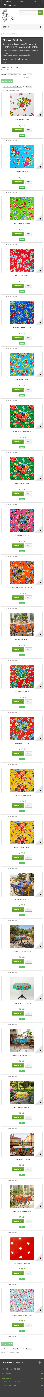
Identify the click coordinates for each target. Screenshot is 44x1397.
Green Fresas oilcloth (22, 223)
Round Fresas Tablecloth (22, 1107)
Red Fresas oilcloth (22, 275)
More (4, 62)
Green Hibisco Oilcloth (22, 483)
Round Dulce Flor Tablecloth (22, 1003)
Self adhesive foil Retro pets (22, 1315)
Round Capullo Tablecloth (22, 951)
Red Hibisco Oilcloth (22, 743)
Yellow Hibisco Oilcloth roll (22, 795)
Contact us (8, 1)
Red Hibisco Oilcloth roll (22, 691)
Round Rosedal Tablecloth (22, 1055)
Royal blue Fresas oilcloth (22, 327)
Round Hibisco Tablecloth (22, 1159)
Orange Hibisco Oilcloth (22, 639)
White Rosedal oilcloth (22, 119)
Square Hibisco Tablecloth (22, 1211)
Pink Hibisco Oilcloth (22, 535)
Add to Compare (12, 140)
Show (24, 74)
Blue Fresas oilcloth (22, 379)
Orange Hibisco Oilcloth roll (22, 587)
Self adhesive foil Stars (22, 1263)
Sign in (35, 1)
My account (6, 1373)
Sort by (3, 74)
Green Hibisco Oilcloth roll (22, 431)
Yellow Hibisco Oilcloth (22, 847)
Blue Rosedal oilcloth (22, 171)
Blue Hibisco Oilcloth (22, 899)
